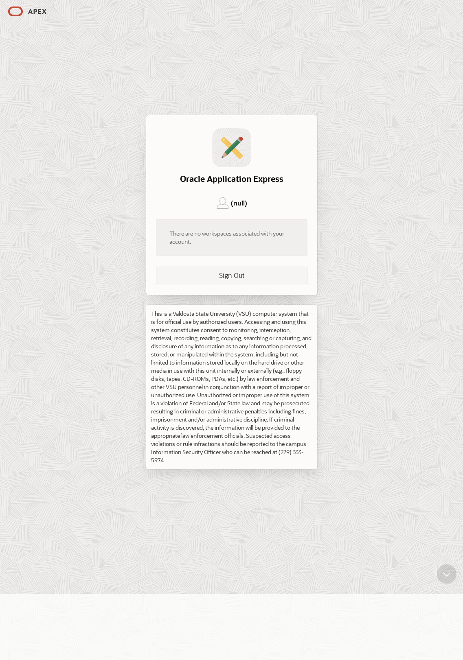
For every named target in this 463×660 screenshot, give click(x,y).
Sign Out (231, 275)
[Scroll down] (446, 571)
